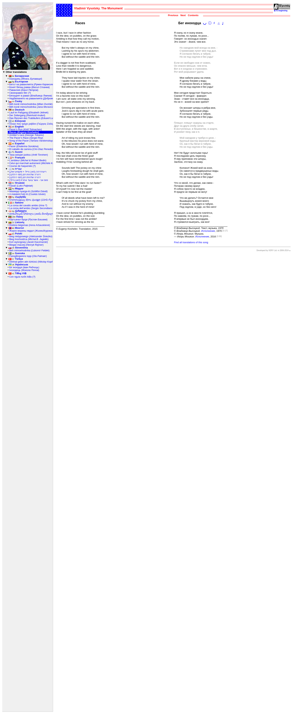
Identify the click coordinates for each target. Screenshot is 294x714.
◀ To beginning (282, 10)
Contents (193, 15)
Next (183, 15)
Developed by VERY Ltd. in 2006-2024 (272, 250)
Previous (173, 15)
